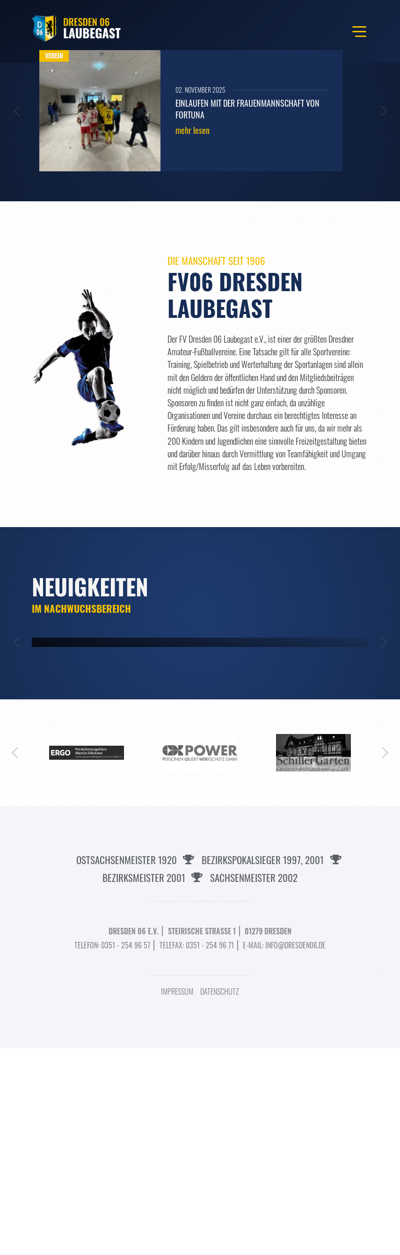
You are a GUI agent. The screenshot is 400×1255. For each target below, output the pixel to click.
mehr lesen (192, 130)
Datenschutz (219, 1198)
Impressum (177, 1198)
